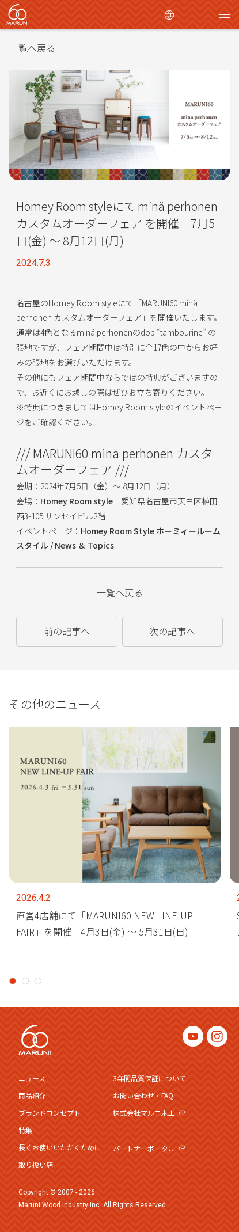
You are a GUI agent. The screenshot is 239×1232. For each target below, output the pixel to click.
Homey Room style (76, 501)
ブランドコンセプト (49, 1112)
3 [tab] (38, 981)
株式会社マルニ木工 (149, 1112)
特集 (25, 1130)
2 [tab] (25, 981)
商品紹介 (32, 1095)
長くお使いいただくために (59, 1147)
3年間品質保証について (149, 1078)
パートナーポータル (149, 1148)
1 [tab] (12, 981)
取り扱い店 (35, 1164)
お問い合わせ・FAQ (143, 1095)
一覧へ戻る (32, 47)
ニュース (31, 1078)
